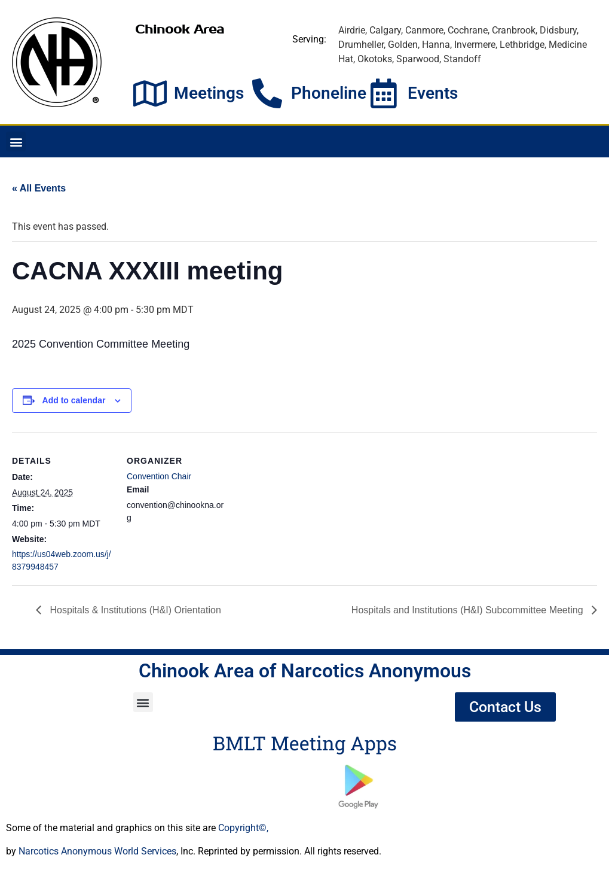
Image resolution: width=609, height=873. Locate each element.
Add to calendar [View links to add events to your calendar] (74, 400)
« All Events (39, 188)
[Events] (384, 93)
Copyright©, (243, 828)
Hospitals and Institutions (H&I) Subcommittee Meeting (468, 610)
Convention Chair (159, 476)
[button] (16, 141)
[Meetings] (150, 93)
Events (433, 93)
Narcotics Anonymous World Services (97, 851)
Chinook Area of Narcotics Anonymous (305, 670)
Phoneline (328, 93)
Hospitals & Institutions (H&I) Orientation (134, 610)
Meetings (209, 93)
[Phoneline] (267, 93)
